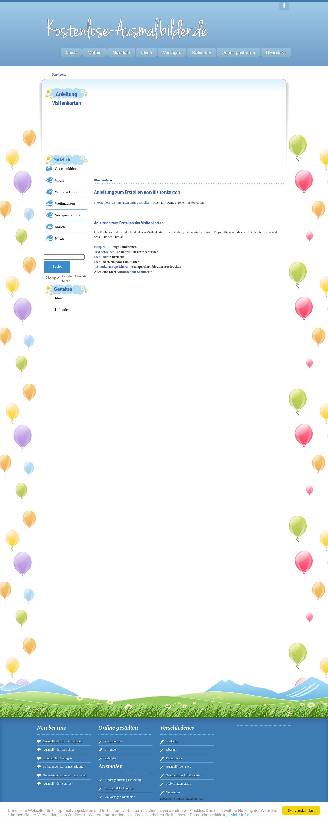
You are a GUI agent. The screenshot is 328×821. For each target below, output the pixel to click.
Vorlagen (172, 52)
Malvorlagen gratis (178, 783)
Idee (97, 257)
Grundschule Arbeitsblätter (183, 775)
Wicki (59, 180)
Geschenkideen (67, 168)
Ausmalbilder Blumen (118, 788)
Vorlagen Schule (67, 215)
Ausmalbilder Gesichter (58, 749)
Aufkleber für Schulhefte (134, 272)
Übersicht (276, 52)
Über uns (172, 749)
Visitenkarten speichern (111, 267)
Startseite (172, 741)
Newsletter (173, 792)
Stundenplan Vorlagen (57, 758)
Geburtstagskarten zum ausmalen (65, 775)
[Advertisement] (141, 122)
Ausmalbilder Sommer (58, 783)
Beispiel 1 (101, 247)
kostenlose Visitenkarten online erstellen (123, 202)
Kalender (201, 52)
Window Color (66, 192)
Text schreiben (104, 252)
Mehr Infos (239, 816)
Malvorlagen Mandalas (119, 797)
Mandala (121, 52)
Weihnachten (65, 203)
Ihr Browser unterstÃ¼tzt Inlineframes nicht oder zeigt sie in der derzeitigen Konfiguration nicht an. (189, 401)
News (71, 52)
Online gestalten (238, 52)
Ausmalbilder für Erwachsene (62, 741)
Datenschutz (174, 758)
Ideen (146, 52)
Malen (60, 227)
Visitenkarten (113, 741)
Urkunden (110, 749)
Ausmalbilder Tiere (178, 766)
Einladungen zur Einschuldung (63, 766)
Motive (94, 52)
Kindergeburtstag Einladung (123, 780)
